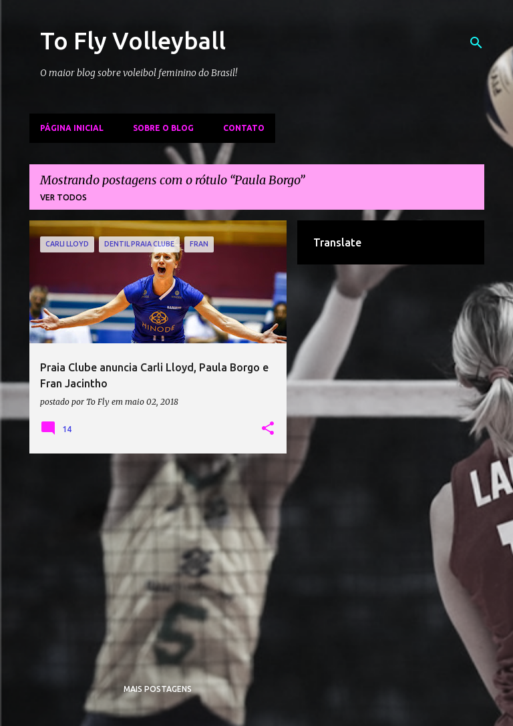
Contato (244, 128)
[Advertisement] (158, 557)
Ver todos (63, 197)
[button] (268, 428)
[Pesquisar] (476, 43)
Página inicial (72, 128)
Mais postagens (158, 689)
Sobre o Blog (163, 128)
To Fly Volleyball (133, 40)
